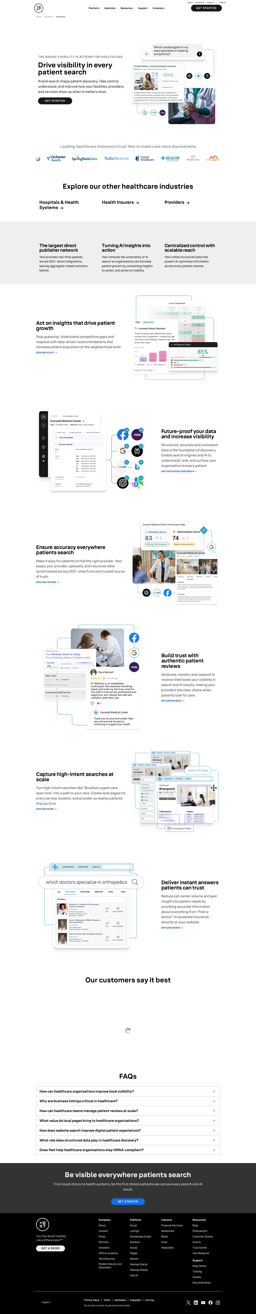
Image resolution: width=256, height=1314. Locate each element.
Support (210, 2)
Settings (149, 1300)
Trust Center (199, 1247)
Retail (164, 1236)
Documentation (201, 1282)
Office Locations (108, 1253)
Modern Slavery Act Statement (110, 1265)
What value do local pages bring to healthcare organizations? (89, 1120)
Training (197, 1271)
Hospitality (167, 1247)
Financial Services (172, 1225)
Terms (107, 1300)
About (102, 1225)
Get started (128, 1201)
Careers (103, 1231)
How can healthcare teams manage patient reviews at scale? (89, 1111)
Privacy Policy (91, 1300)
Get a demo (50, 1248)
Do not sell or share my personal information (107, 1305)
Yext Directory (107, 1259)
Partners (104, 1242)
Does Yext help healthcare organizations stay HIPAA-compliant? (92, 1150)
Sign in (190, 2)
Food (164, 1242)
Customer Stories (202, 1236)
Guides (196, 1277)
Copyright (135, 1300)
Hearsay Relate (139, 1270)
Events (196, 1242)
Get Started (206, 8)
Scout (133, 1225)
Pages (133, 1253)
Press (102, 1236)
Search (134, 1259)
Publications (199, 1231)
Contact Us (199, 2)
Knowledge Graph (140, 1236)
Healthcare (167, 1231)
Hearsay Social (138, 1264)
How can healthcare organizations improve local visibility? (87, 1091)
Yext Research (200, 1253)
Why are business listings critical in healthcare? (79, 1101)
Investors (104, 1247)
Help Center (199, 1266)
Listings (134, 1231)
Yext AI (134, 1275)
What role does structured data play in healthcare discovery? (89, 1140)
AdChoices (120, 1300)
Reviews (135, 1242)
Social (133, 1247)
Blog (195, 1225)
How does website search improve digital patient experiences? (90, 1130)
